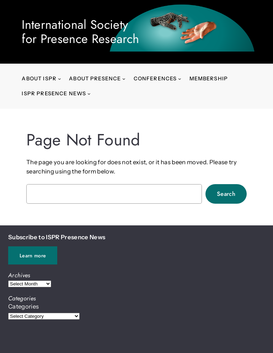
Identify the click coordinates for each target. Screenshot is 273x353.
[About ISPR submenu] (59, 78)
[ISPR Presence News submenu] (89, 93)
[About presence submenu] (123, 78)
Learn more (33, 255)
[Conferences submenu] (179, 78)
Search (226, 193)
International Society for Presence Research (80, 32)
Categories (23, 306)
